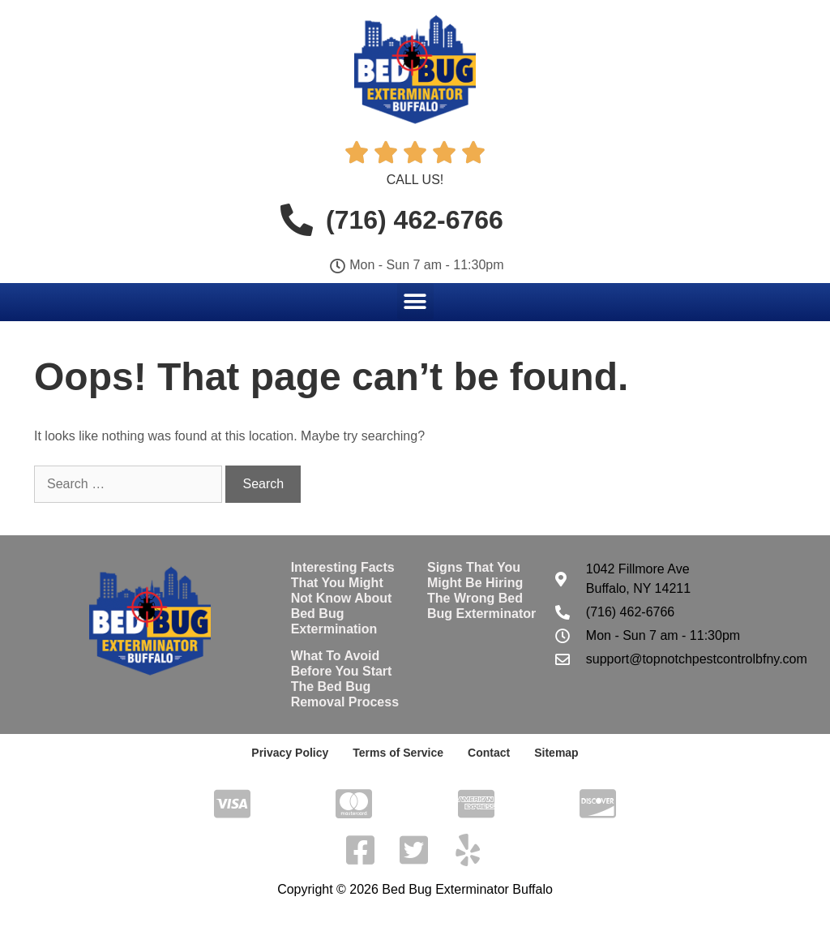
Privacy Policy (289, 752)
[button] (415, 301)
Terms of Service (398, 752)
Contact (489, 752)
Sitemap (556, 752)
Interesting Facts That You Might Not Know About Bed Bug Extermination (343, 598)
